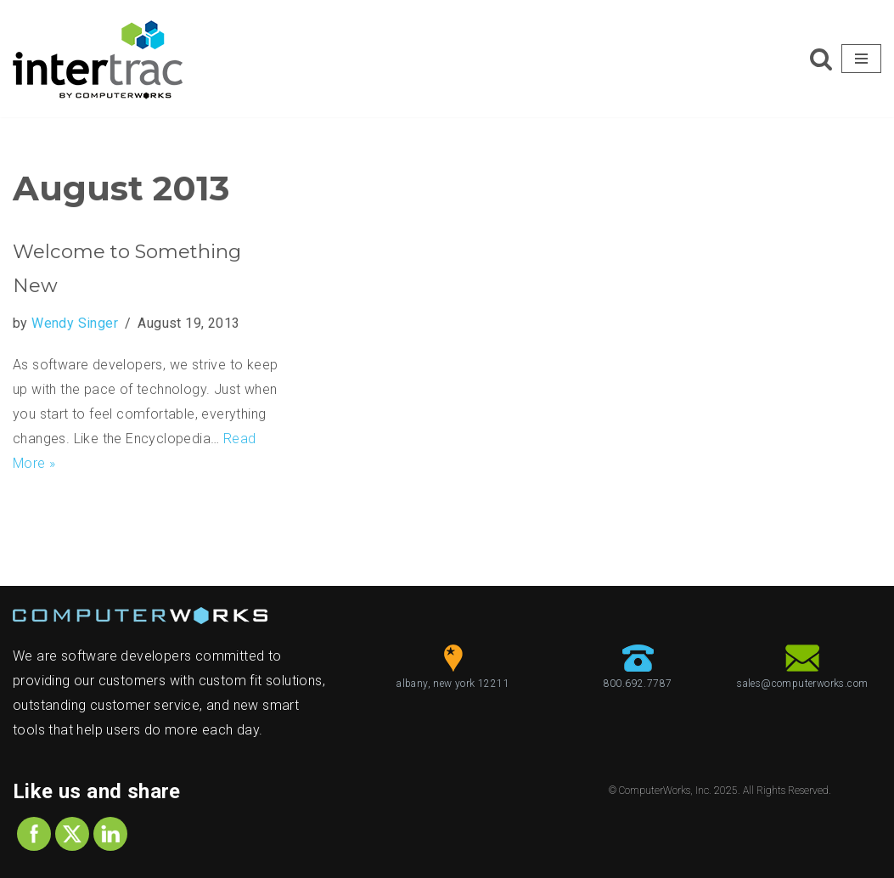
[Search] (821, 58)
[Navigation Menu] (861, 58)
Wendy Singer (74, 323)
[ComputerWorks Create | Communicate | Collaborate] (98, 58)
